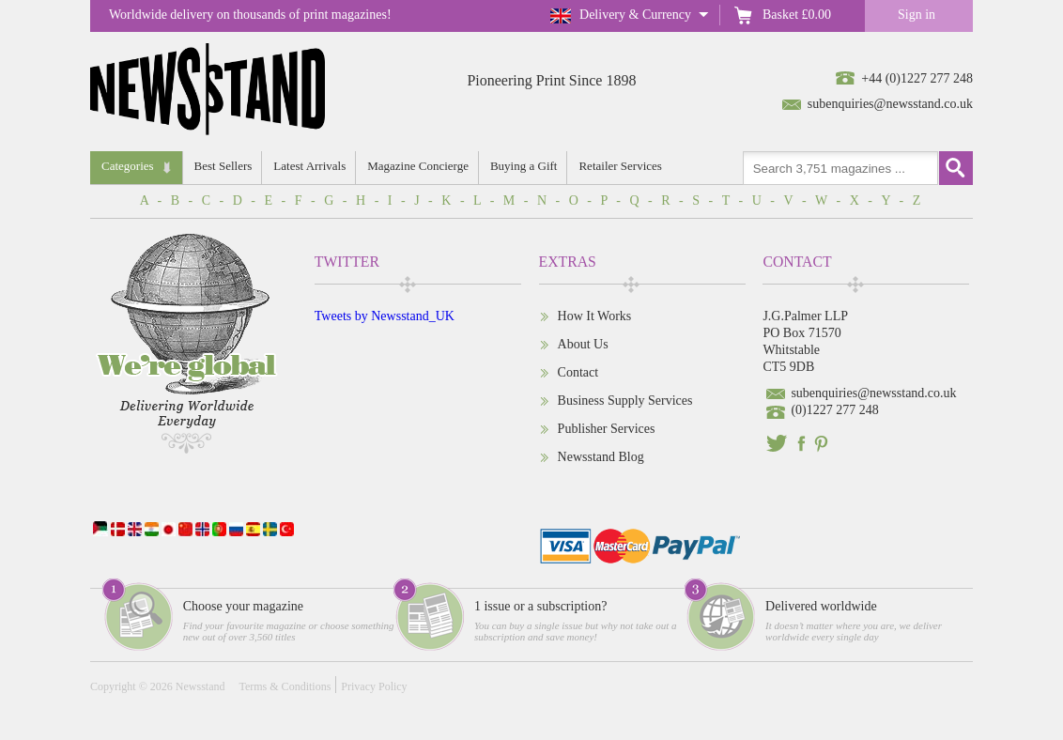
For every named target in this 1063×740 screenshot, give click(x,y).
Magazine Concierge (418, 166)
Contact (578, 372)
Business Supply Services (625, 400)
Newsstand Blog (601, 457)
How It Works (595, 316)
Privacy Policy (374, 686)
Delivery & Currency (635, 15)
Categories (127, 166)
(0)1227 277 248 (834, 410)
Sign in (916, 15)
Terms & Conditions (285, 686)
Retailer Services (619, 166)
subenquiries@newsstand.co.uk (890, 104)
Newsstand (200, 686)
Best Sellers (223, 166)
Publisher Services (606, 429)
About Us (583, 344)
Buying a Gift (524, 166)
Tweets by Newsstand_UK (384, 316)
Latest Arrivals (309, 166)
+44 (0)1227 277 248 (917, 78)
